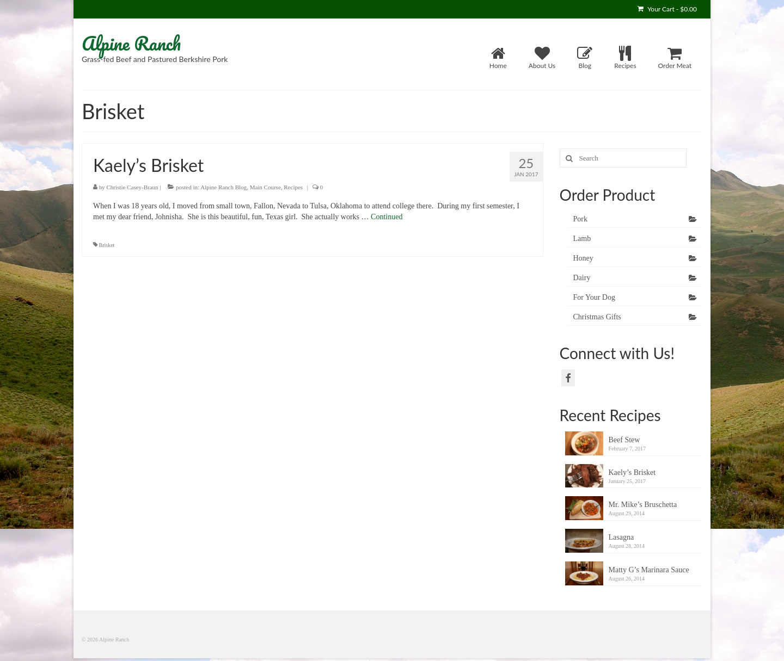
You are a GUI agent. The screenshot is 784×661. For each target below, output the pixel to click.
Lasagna (621, 537)
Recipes (293, 187)
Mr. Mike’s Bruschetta (643, 505)
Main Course (265, 187)
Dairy (582, 278)
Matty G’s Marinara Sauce (649, 570)
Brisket (107, 245)
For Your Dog (594, 297)
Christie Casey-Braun (132, 187)
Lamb (582, 238)
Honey (583, 258)
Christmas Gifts (597, 317)
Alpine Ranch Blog (223, 187)
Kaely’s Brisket (632, 472)
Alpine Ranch (131, 43)
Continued (386, 217)
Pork (580, 219)
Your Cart (667, 9)
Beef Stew (624, 440)
